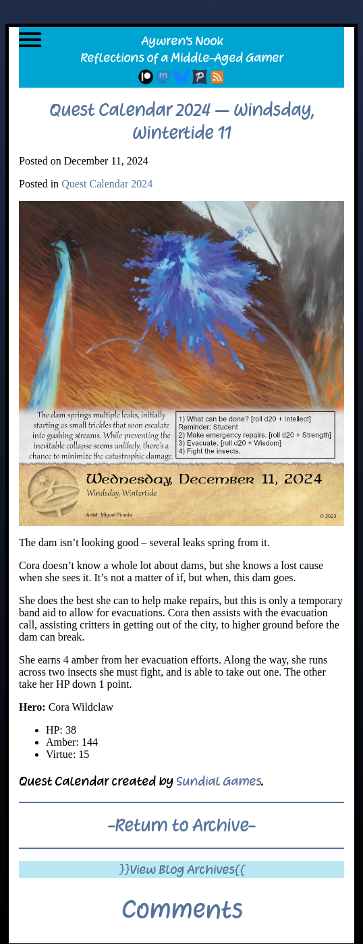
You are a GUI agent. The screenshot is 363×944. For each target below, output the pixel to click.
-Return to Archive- (181, 825)
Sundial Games (218, 781)
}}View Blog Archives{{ (182, 869)
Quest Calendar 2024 (106, 183)
